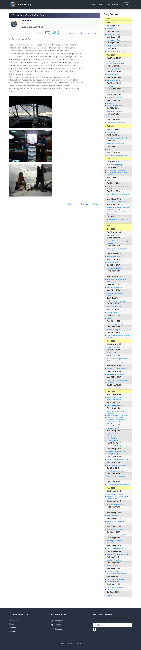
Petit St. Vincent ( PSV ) (114, 34)
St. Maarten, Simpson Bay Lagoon (117, 155)
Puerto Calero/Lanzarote (114, 405)
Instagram (57, 621)
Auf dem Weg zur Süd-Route (116, 368)
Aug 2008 (111, 488)
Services (12, 631)
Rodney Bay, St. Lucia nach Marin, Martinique (117, 242)
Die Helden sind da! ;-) (114, 268)
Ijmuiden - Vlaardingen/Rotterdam (117, 554)
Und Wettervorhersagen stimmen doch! (117, 360)
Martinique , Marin (112, 74)
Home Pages (14, 620)
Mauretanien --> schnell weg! (116, 374)
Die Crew (109, 595)
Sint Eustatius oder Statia (114, 111)
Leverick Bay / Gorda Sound (115, 122)
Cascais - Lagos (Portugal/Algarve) (118, 459)
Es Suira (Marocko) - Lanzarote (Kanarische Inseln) (116, 427)
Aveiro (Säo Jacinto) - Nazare (116, 471)
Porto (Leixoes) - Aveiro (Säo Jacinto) (116, 478)
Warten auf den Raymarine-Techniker (115, 522)
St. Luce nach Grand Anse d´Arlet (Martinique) (117, 221)
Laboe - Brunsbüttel (113, 589)
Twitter (56, 625)
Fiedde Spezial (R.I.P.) (113, 262)
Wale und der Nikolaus (114, 307)
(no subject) (110, 382)
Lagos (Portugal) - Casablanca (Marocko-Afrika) (116, 437)
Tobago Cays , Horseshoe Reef (116, 46)
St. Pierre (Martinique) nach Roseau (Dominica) (118, 213)
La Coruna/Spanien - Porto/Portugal (118, 484)
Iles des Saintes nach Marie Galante (118, 202)
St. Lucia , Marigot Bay (114, 69)
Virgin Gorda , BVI (112, 132)
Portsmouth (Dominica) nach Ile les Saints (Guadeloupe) (118, 209)
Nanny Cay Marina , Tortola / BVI (117, 138)
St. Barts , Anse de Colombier (116, 170)
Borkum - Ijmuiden (112, 566)
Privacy (62, 643)
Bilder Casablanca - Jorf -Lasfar (117, 415)
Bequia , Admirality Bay (114, 61)
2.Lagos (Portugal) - (113, 440)
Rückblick (110, 28)
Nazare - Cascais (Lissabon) (116, 465)
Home (93, 4)
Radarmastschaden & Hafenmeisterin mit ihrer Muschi (117, 572)
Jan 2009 (110, 159)
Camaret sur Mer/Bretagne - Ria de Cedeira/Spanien (117, 497)
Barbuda (109, 180)
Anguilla (109, 149)
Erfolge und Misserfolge (114, 353)
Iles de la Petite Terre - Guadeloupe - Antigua (118, 187)
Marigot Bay (110, 251)
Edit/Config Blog (113, 4)
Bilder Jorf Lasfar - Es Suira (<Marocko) (115, 412)
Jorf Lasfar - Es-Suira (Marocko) (117, 446)
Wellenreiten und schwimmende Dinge (117, 281)
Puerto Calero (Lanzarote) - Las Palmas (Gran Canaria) (116, 398)
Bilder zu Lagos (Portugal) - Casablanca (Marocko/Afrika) (116, 418)
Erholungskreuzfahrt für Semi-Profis (118, 363)
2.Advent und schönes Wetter (116, 301)
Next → (96, 33)
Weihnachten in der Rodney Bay (117, 249)
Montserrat (110, 103)
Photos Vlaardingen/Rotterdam (116, 548)
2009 (108, 19)
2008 (108, 225)
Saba (108, 117)
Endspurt (109, 274)
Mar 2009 (111, 55)
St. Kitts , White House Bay (115, 105)
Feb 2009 (111, 126)
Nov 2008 (111, 341)
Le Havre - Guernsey (113, 510)
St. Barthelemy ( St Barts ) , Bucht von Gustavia (117, 174)
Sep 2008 (111, 391)
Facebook (57, 629)
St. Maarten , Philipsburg (114, 165)
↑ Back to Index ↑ (83, 33)
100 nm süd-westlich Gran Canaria (117, 380)
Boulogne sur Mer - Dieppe (115, 529)
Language (78, 643)
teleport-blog (20, 4)
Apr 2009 (110, 22)
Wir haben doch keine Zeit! (115, 324)
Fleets (101, 4)
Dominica (110, 86)
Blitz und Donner (112, 312)
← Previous (69, 33)
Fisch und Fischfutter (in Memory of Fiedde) (118, 336)
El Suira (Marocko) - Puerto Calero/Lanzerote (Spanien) (115, 423)
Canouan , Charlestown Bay (115, 51)
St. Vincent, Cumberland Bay (115, 63)
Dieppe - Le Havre (112, 515)
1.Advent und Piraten (113, 347)
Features (12, 628)
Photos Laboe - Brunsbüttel (115, 587)
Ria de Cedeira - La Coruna (115, 494)
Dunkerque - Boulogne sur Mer (116, 535)
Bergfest (109, 318)
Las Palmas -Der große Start (115, 388)
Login (126, 4)
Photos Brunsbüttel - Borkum (116, 579)
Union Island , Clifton (113, 40)
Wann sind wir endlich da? (115, 287)
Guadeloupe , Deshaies (114, 97)
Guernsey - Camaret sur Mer (115, 504)
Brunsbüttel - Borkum (113, 581)
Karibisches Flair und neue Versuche (115, 294)
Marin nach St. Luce (113, 235)
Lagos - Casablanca (113, 434)
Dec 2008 (111, 229)
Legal (70, 643)
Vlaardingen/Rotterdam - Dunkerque (114, 542)
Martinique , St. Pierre (113, 80)
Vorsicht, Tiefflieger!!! (113, 330)
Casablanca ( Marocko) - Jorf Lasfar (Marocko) (116, 453)
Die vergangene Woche (114, 256)
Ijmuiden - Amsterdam (114, 560)
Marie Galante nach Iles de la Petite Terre (118, 195)
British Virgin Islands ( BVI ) (115, 144)
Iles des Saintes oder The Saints (117, 92)
